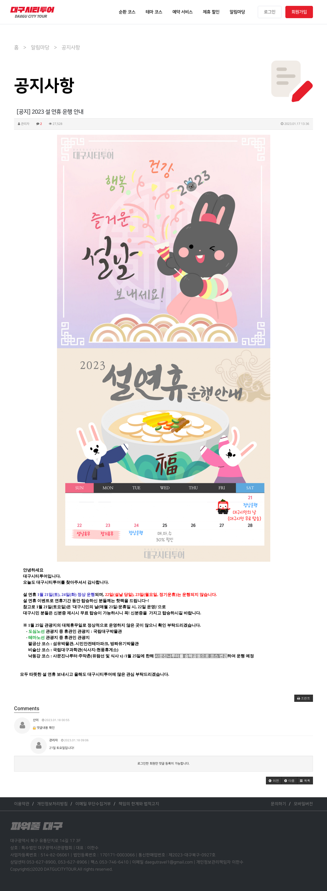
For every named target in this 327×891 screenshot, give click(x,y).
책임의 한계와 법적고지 (139, 804)
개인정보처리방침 (52, 804)
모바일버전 (303, 804)
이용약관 (21, 804)
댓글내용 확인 (45, 727)
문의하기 (278, 804)
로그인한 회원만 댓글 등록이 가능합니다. (163, 763)
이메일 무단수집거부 (93, 804)
